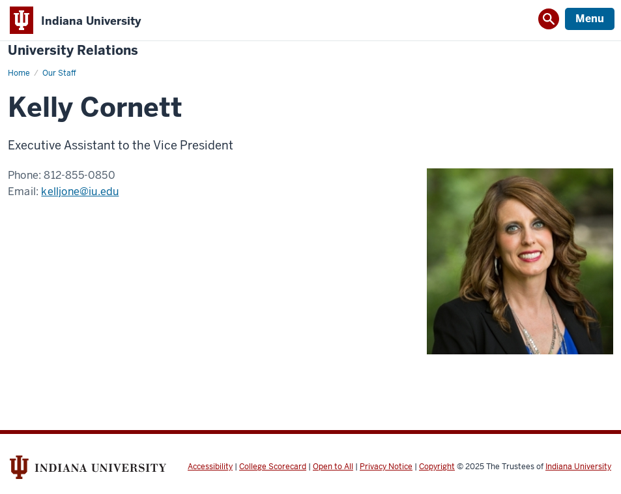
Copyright (437, 466)
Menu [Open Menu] (589, 18)
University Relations (73, 50)
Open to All (333, 466)
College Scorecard (272, 466)
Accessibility (210, 466)
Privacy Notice (386, 466)
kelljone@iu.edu (80, 191)
